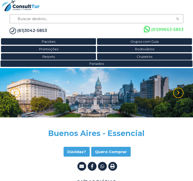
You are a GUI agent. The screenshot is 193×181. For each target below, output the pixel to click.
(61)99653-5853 (163, 29)
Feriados (96, 64)
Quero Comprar (111, 151)
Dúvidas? (76, 151)
